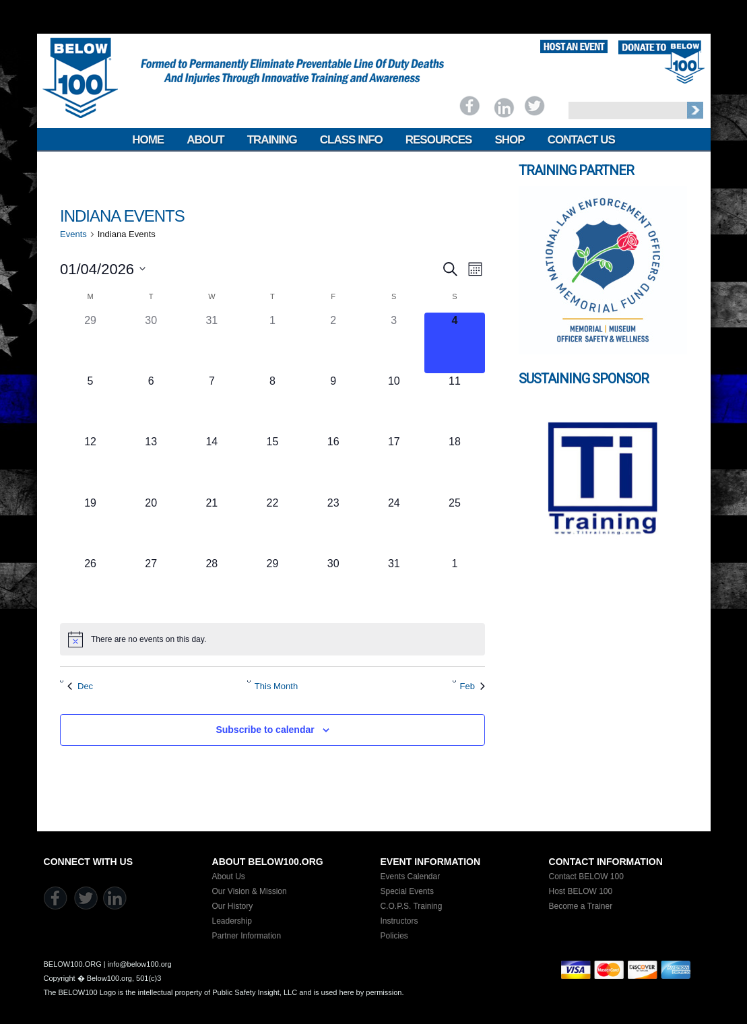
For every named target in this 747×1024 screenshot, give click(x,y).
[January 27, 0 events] (151, 586)
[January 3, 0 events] (394, 343)
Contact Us (581, 139)
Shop (509, 139)
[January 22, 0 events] (272, 525)
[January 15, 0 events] (272, 464)
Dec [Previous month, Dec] (80, 686)
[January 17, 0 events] (394, 464)
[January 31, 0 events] (394, 586)
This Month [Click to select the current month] (276, 686)
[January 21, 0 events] (211, 525)
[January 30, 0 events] (333, 586)
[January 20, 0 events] (151, 525)
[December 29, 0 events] (90, 343)
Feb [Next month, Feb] (472, 686)
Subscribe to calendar (265, 729)
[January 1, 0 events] (272, 343)
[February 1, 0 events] (454, 586)
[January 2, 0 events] (333, 343)
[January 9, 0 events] (333, 403)
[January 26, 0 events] (90, 586)
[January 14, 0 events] (211, 464)
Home (148, 139)
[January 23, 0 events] (333, 525)
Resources (438, 139)
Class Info (351, 139)
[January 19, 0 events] (90, 525)
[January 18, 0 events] (454, 464)
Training (272, 139)
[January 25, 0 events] (454, 525)
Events (73, 234)
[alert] (272, 639)
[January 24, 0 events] (394, 525)
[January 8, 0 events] (272, 403)
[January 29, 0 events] (272, 586)
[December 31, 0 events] (211, 343)
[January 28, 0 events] (211, 586)
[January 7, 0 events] (211, 403)
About (205, 139)
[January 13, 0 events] (151, 464)
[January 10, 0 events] (394, 403)
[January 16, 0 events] (333, 464)
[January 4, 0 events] (454, 343)
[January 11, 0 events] (454, 403)
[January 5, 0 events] (90, 403)
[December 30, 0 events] (151, 343)
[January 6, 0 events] (151, 403)
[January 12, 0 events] (90, 464)
